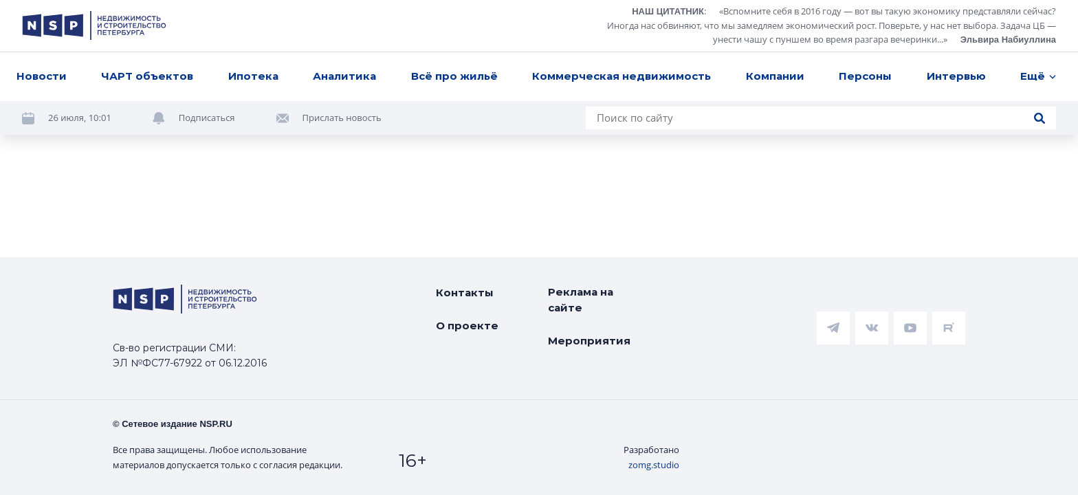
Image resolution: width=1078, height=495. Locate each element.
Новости (41, 75)
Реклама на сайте (580, 299)
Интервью (956, 75)
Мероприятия (589, 340)
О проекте (467, 325)
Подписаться (207, 117)
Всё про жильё (454, 75)
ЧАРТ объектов (147, 75)
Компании (775, 75)
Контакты (465, 292)
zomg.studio (653, 465)
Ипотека (253, 75)
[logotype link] (94, 25)
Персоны (865, 75)
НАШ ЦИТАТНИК (668, 11)
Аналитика (344, 75)
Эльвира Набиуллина (1008, 39)
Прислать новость (342, 117)
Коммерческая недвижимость (621, 75)
